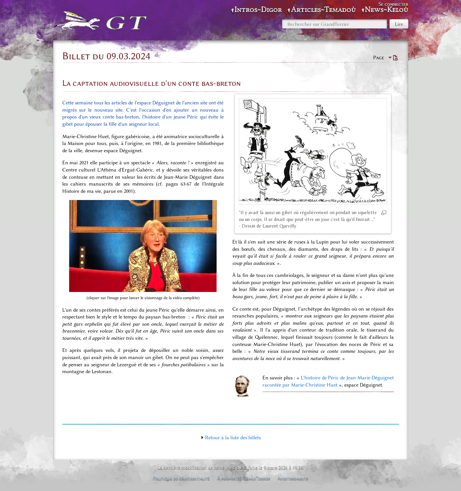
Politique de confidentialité (181, 478)
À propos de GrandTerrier (243, 478)
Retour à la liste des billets (233, 438)
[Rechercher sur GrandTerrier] (334, 23)
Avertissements (293, 478)
